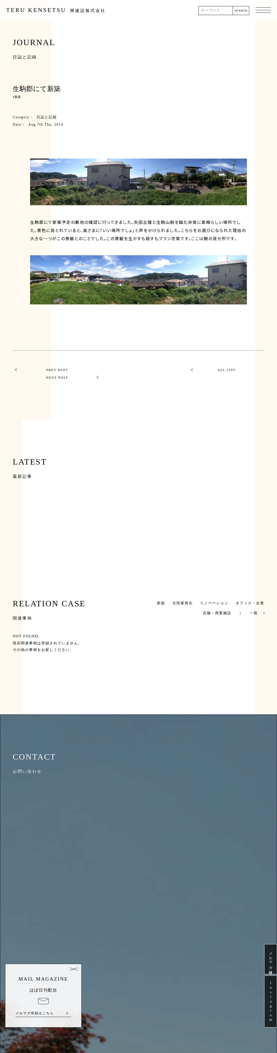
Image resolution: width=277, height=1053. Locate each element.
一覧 (254, 605)
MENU (263, 10)
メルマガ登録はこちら (35, 1013)
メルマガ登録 (271, 959)
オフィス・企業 (250, 595)
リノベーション (214, 595)
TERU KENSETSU (56, 10)
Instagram (271, 1001)
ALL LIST (139, 370)
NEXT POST (226, 370)
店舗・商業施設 (217, 605)
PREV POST (50, 370)
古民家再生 (182, 595)
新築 (18, 97)
